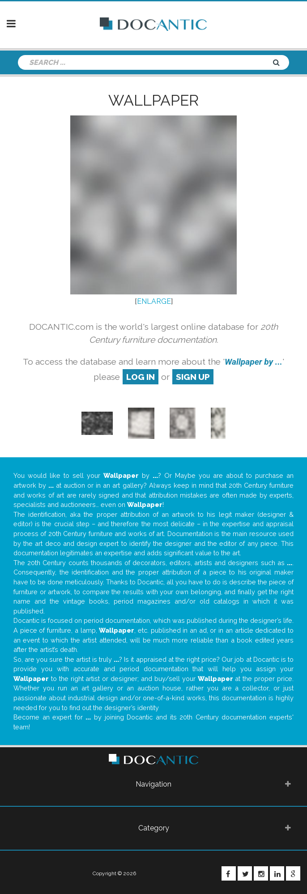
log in (140, 377)
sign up (193, 377)
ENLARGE (154, 301)
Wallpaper (153, 100)
